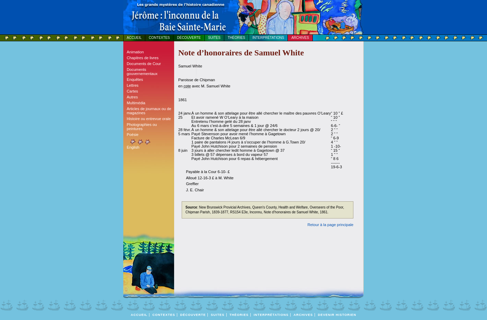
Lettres (132, 85)
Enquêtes (135, 79)
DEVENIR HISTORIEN (337, 315)
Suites (214, 38)
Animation (135, 52)
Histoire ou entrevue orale (149, 119)
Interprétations (268, 38)
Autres (132, 97)
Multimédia (136, 103)
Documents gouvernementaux (142, 71)
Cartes (132, 91)
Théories (236, 38)
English (133, 147)
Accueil (134, 38)
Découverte (189, 38)
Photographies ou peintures (142, 126)
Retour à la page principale (330, 225)
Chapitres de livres (143, 58)
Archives (300, 38)
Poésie (132, 134)
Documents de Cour (144, 64)
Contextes (159, 38)
